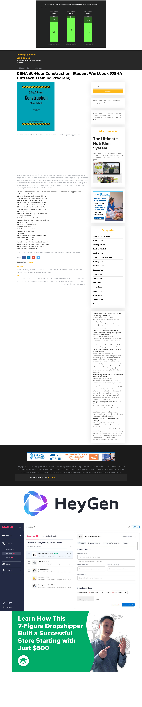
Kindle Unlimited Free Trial (26, 229)
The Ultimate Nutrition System (105, 143)
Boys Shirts (97, 274)
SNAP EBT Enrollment (24, 211)
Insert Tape (97, 287)
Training (30, 262)
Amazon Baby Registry (25, 222)
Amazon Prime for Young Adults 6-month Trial (33, 220)
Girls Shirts (97, 283)
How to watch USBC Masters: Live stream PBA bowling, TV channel (107, 315)
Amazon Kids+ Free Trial (25, 238)
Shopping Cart (24, 68)
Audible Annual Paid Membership (28, 194)
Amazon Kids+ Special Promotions (29, 240)
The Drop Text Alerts (24, 216)
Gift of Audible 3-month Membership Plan (31, 203)
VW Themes (52, 477)
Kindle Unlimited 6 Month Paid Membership (32, 218)
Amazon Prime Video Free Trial (27, 249)
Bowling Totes (98, 266)
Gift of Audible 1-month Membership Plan (31, 207)
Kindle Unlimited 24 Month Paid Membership (32, 198)
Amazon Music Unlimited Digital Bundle (30, 246)
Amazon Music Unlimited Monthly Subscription (33, 244)
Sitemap (38, 68)
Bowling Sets (98, 262)
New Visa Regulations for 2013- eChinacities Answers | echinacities (108, 376)
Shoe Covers (98, 300)
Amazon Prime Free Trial (25, 227)
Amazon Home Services (25, 231)
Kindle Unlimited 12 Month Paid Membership (32, 209)
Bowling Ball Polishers (101, 236)
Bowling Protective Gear (102, 257)
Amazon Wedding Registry (26, 224)
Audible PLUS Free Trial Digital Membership (32, 214)
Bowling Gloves (99, 245)
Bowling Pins (98, 253)
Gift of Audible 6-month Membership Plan (31, 205)
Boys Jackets (98, 270)
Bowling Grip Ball (99, 249)
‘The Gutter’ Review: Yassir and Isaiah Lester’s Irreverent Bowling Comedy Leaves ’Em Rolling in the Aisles (107, 333)
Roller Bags (97, 295)
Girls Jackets (98, 278)
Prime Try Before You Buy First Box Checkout (32, 242)
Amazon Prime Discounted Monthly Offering (32, 235)
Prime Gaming (22, 233)
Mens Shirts (97, 291)
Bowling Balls (98, 240)
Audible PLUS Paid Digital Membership (30, 200)
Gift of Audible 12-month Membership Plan (32, 196)
